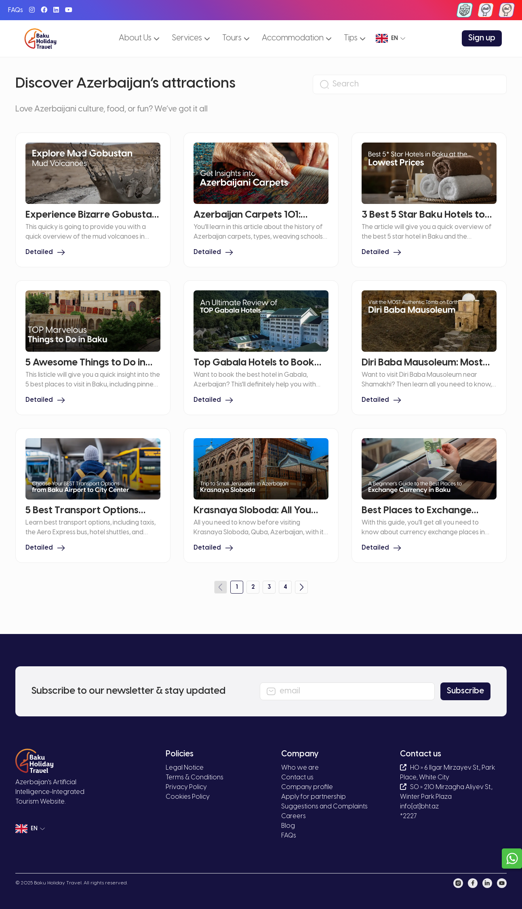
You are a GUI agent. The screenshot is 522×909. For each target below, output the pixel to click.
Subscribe (465, 691)
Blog (288, 826)
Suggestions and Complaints (324, 806)
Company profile (307, 787)
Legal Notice (185, 767)
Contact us (297, 777)
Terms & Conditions (194, 777)
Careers (293, 816)
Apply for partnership (313, 797)
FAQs (15, 10)
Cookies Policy (188, 797)
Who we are (300, 767)
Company (300, 754)
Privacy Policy (186, 787)
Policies (180, 754)
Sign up (481, 38)
